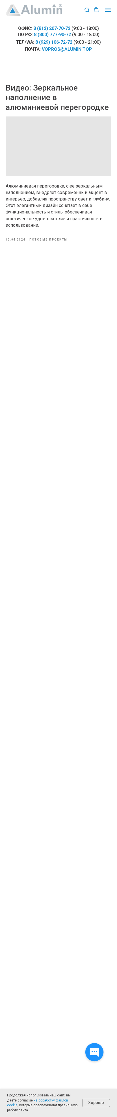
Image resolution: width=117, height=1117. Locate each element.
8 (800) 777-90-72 (52, 34)
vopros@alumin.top (67, 49)
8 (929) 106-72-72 (53, 42)
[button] (87, 9)
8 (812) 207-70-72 (51, 28)
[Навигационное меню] (108, 10)
